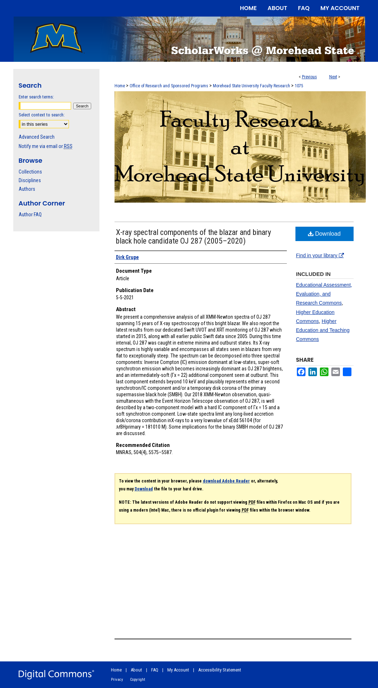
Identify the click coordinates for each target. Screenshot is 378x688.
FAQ (154, 670)
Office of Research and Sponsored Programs (169, 85)
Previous (309, 76)
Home (120, 85)
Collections (30, 172)
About (136, 670)
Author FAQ (30, 214)
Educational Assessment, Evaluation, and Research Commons (324, 294)
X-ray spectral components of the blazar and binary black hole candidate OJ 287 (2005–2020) (193, 236)
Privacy (117, 679)
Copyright (137, 679)
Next (333, 76)
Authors (27, 189)
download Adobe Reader (226, 481)
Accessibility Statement (219, 670)
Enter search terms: (36, 97)
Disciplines (30, 180)
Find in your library (320, 255)
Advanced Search (37, 137)
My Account (178, 670)
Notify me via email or (46, 146)
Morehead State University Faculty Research (251, 85)
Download (324, 234)
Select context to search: (42, 114)
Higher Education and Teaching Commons (323, 330)
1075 (299, 85)
